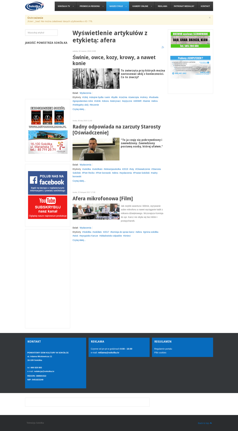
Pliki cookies (160, 352)
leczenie (95, 105)
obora (106, 101)
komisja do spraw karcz (123, 232)
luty (132, 169)
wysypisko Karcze (89, 235)
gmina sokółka (151, 232)
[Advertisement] (48, 279)
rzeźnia (123, 97)
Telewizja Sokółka (35, 423)
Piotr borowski (104, 173)
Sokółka (87, 232)
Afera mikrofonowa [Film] (103, 199)
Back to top (205, 423)
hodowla (154, 97)
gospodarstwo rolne (83, 101)
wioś (76, 235)
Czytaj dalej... (79, 109)
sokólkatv (97, 169)
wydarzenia (126, 173)
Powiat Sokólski (142, 173)
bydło (115, 97)
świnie (147, 101)
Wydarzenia (85, 93)
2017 (106, 232)
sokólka (87, 169)
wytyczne (127, 101)
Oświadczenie (143, 169)
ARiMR (138, 101)
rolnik (98, 101)
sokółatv (98, 232)
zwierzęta (134, 97)
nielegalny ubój (81, 105)
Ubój (86, 97)
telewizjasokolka (113, 169)
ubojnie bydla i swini (100, 97)
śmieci (127, 235)
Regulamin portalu (163, 349)
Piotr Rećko (88, 173)
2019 (125, 169)
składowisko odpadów (111, 235)
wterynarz (116, 101)
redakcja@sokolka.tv (44, 371)
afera (155, 101)
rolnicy (144, 97)
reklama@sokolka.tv (108, 352)
